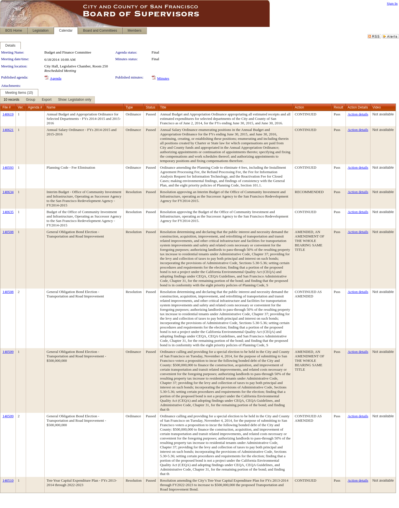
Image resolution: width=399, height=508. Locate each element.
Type (129, 107)
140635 (8, 212)
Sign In (392, 3)
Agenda (55, 78)
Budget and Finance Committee (67, 52)
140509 (8, 352)
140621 (8, 130)
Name (51, 107)
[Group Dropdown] (31, 100)
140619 (8, 114)
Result (338, 107)
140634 (8, 192)
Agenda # (35, 107)
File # (6, 107)
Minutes (163, 78)
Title (163, 107)
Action (299, 107)
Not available (383, 114)
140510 (8, 480)
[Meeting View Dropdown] (74, 100)
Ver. (21, 107)
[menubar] (47, 99)
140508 (8, 232)
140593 (8, 167)
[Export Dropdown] (47, 100)
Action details (358, 114)
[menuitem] (11, 100)
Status (150, 107)
